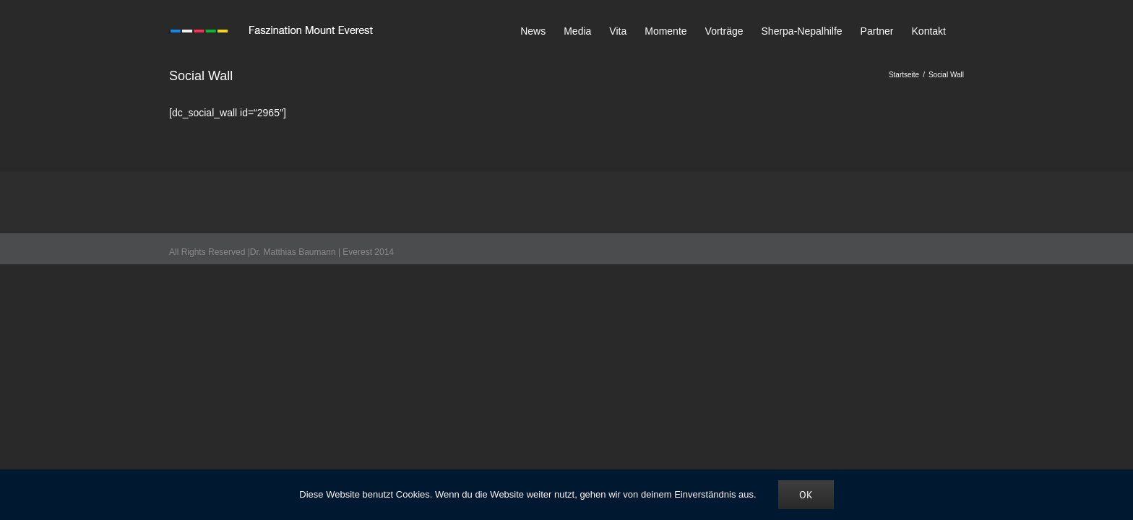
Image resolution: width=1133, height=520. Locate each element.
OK (806, 494)
